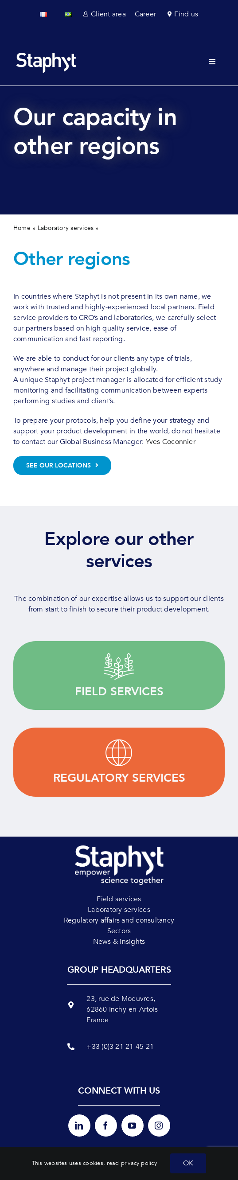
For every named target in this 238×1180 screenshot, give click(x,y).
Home (22, 228)
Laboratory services (66, 228)
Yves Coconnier (170, 442)
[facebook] (106, 1125)
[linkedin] (79, 1125)
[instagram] (159, 1125)
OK (188, 1163)
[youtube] (132, 1125)
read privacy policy (132, 1163)
